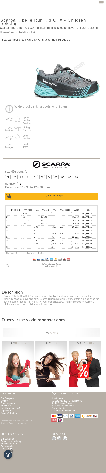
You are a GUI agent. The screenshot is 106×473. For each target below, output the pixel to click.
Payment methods (59, 408)
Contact (4, 401)
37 (69, 177)
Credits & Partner (9, 413)
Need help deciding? (10, 408)
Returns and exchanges (62, 406)
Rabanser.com (6, 421)
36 (62, 177)
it (89, 2)
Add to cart (54, 196)
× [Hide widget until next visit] (11, 450)
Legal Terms (6, 448)
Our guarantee (7, 439)
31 (28, 177)
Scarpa (13, 32)
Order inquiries (8, 403)
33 (42, 177)
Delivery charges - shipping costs (66, 401)
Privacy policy (7, 446)
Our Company (7, 398)
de (93, 2)
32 (35, 177)
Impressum (6, 410)
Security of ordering (10, 444)
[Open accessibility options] (8, 454)
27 (7, 177)
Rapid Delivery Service (62, 403)
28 (14, 177)
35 (55, 177)
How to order (57, 398)
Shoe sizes (6, 406)
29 (21, 177)
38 (76, 177)
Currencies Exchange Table (64, 410)
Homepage (4, 32)
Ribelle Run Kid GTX (26, 32)
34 (49, 177)
